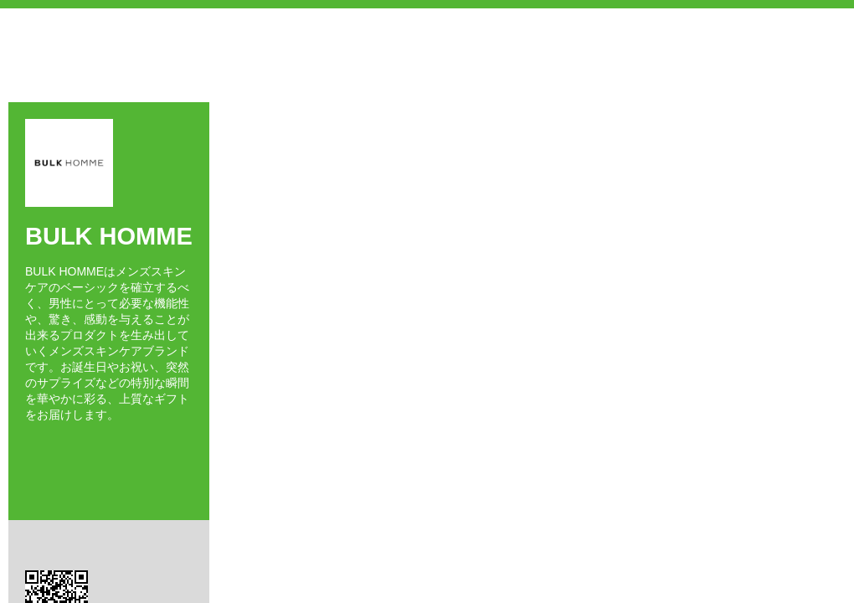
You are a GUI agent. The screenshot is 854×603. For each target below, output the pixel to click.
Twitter (54, 444)
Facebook (29, 444)
